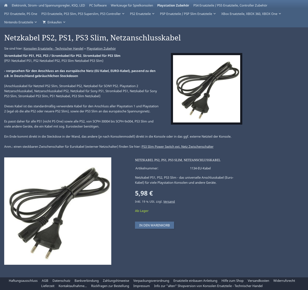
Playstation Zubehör (101, 48)
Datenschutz (61, 280)
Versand (169, 202)
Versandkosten (258, 280)
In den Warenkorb (154, 225)
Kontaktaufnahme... (73, 286)
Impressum (141, 286)
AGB (45, 280)
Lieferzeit (47, 286)
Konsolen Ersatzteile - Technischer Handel (53, 48)
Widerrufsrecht (284, 280)
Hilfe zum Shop (232, 280)
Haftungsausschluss (23, 280)
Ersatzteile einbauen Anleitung (195, 280)
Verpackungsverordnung (151, 280)
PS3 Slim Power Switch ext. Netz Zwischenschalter (178, 146)
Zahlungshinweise (116, 280)
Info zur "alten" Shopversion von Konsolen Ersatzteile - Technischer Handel (208, 286)
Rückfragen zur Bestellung (110, 286)
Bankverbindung (87, 280)
